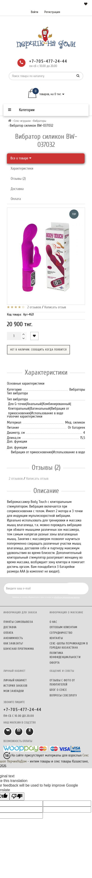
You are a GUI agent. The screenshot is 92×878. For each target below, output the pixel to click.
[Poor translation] (17, 796)
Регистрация (52, 12)
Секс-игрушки (22, 120)
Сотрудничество (61, 632)
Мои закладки (13, 691)
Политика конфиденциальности (65, 655)
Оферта (55, 662)
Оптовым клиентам (64, 627)
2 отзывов (33, 307)
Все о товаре (20, 158)
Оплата (16, 199)
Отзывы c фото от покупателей (62, 682)
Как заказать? (13, 643)
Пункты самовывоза (18, 622)
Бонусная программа (18, 648)
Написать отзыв (55, 307)
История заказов (15, 685)
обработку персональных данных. (67, 597)
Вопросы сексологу (63, 695)
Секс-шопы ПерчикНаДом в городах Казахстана (69, 645)
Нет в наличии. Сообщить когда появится (38, 349)
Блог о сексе (58, 689)
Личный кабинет (15, 680)
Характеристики (22, 168)
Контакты (56, 638)
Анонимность (13, 638)
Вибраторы (39, 120)
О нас (53, 622)
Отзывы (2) (18, 179)
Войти (34, 12)
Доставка (17, 189)
